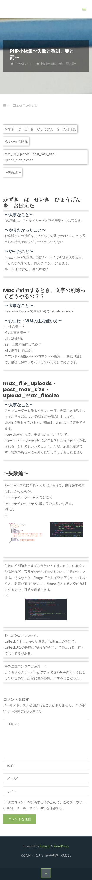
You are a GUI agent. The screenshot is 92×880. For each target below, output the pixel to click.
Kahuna (44, 846)
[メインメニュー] (84, 9)
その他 (22, 63)
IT (31, 63)
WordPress (61, 846)
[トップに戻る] (46, 873)
